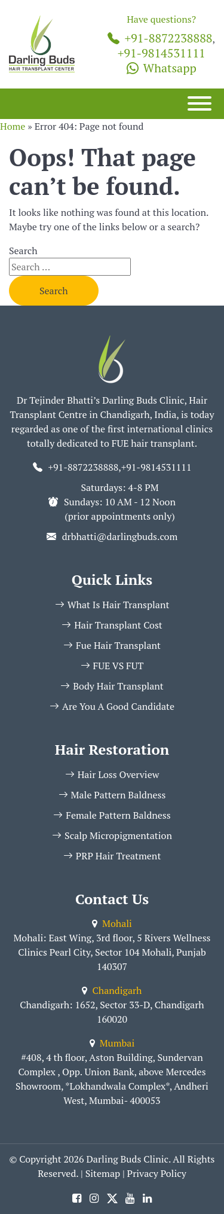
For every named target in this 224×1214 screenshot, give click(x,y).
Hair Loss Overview (112, 774)
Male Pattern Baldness (112, 794)
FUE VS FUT (112, 665)
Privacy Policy (156, 1173)
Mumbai (112, 1043)
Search (23, 250)
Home (12, 126)
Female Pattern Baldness (111, 815)
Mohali (112, 923)
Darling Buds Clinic (127, 1159)
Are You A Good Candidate (112, 706)
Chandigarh (112, 990)
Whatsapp (162, 68)
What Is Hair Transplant (112, 604)
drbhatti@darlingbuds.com (120, 536)
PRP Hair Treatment (112, 855)
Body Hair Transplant (112, 686)
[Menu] (199, 103)
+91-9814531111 (161, 53)
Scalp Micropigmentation (112, 835)
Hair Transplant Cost (112, 625)
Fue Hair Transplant (112, 645)
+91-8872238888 (160, 38)
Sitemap (102, 1173)
